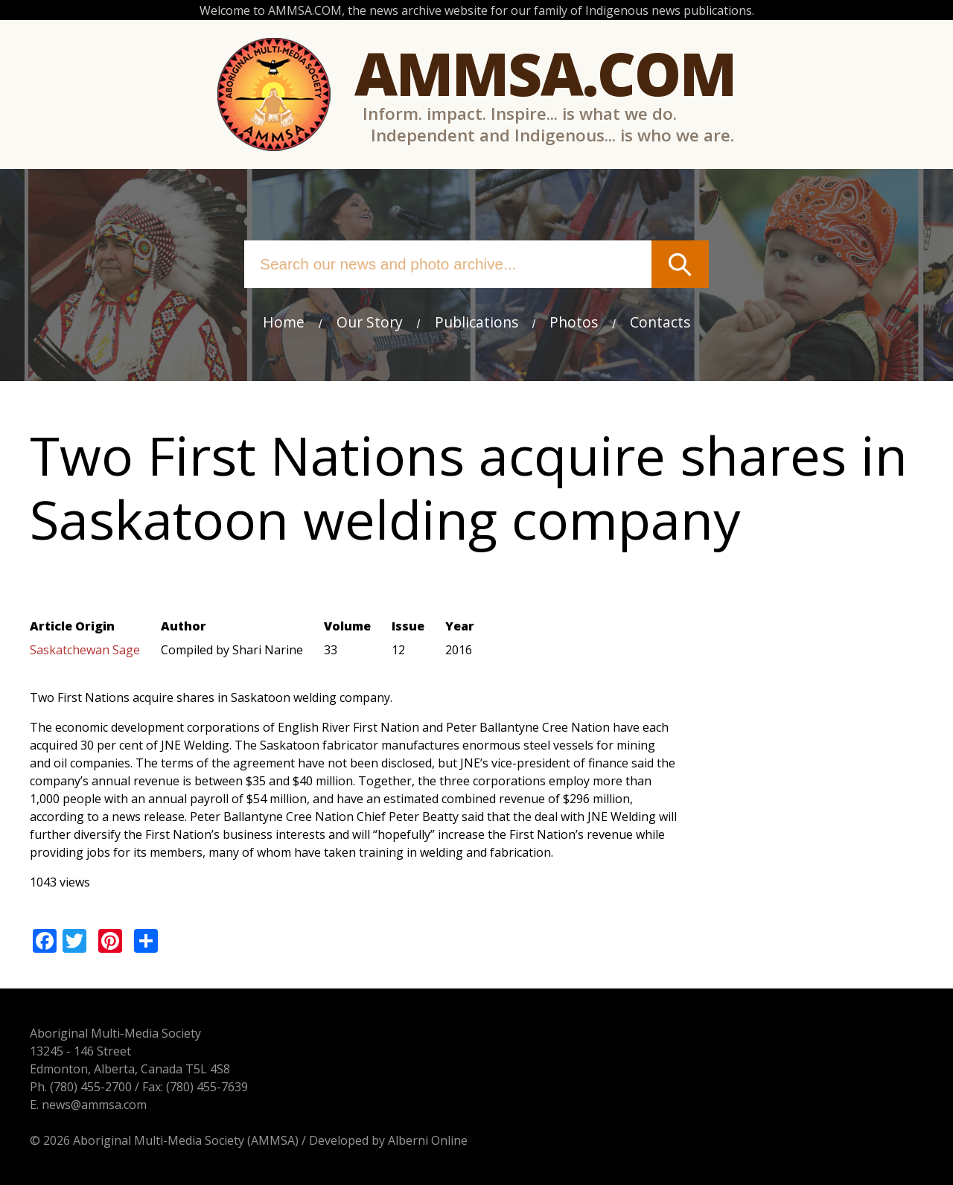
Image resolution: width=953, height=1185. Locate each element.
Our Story (370, 322)
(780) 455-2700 (91, 1087)
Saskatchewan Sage (85, 650)
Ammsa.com (545, 72)
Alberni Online (428, 1140)
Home (284, 322)
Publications (476, 322)
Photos (573, 322)
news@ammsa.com (94, 1104)
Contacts (660, 322)
